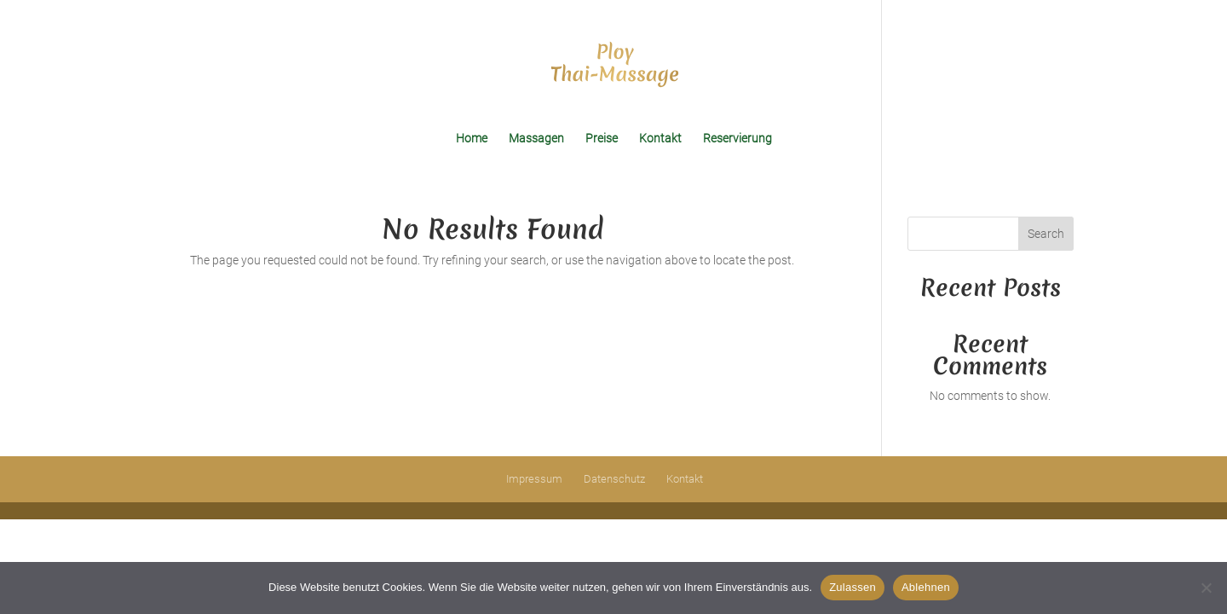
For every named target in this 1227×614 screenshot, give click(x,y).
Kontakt (660, 138)
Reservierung (737, 138)
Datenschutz (614, 478)
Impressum (534, 478)
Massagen (536, 138)
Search (1046, 233)
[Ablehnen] (1205, 587)
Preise (601, 138)
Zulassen (852, 587)
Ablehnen (926, 587)
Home (471, 138)
